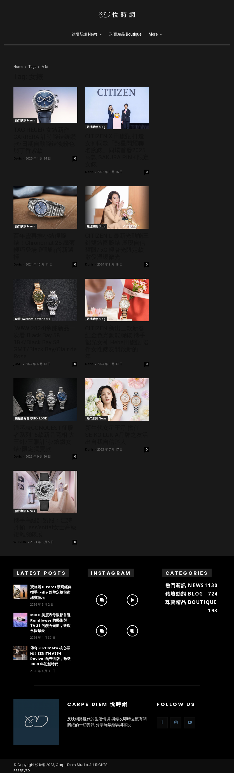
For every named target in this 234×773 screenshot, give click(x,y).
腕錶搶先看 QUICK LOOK (31, 418)
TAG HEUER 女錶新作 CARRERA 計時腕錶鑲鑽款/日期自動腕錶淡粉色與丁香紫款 (44, 140)
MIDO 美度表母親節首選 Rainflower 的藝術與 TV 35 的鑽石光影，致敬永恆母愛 (50, 622)
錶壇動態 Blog (96, 127)
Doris (17, 158)
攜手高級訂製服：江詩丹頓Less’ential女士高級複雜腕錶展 (45, 527)
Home (18, 66)
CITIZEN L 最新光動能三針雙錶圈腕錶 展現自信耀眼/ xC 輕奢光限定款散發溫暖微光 (117, 246)
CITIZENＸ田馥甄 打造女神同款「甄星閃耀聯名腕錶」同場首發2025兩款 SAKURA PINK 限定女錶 (117, 150)
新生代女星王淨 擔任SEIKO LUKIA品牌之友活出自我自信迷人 (116, 434)
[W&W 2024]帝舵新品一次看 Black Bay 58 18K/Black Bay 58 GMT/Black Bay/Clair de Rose (45, 342)
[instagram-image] (102, 599)
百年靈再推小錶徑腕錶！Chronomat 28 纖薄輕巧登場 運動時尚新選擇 (44, 246)
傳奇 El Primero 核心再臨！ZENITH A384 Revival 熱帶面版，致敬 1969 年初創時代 (49, 654)
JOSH (17, 364)
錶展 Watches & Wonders (32, 319)
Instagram (111, 572)
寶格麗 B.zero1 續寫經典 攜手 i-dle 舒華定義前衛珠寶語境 (50, 592)
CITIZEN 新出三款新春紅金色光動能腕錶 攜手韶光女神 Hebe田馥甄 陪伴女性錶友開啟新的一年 (116, 342)
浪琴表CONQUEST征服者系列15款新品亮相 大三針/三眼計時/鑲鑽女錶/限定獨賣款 (43, 438)
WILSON (19, 542)
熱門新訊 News (25, 120)
